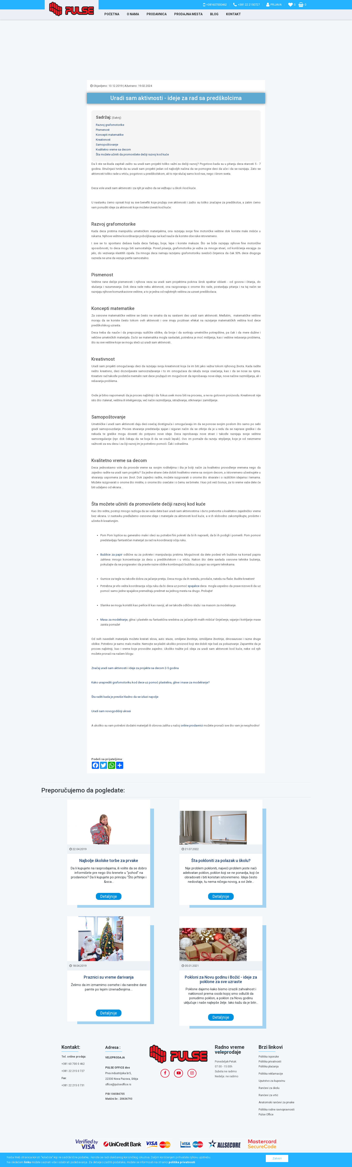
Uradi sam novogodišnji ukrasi (111, 711)
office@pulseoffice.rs (118, 1084)
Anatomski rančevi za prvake (276, 1102)
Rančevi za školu (269, 1088)
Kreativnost (103, 139)
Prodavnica (157, 14)
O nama (133, 14)
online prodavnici (192, 725)
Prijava (276, 4)
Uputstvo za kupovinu (272, 1080)
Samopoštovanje (107, 144)
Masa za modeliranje (113, 619)
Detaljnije (108, 896)
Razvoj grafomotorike (110, 125)
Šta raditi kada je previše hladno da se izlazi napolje (124, 696)
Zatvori (277, 1158)
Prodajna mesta (188, 14)
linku (27, 1162)
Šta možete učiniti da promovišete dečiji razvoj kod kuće (132, 154)
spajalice (193, 586)
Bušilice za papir (111, 554)
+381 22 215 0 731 (73, 1085)
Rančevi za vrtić (268, 1095)
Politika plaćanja (269, 1066)
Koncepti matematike (109, 134)
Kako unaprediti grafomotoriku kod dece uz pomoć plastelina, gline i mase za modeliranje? (150, 682)
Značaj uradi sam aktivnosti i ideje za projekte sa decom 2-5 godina (135, 668)
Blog (214, 14)
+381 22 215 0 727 (73, 1071)
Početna (111, 14)
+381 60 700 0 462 (73, 1063)
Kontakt (233, 14)
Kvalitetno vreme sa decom (113, 149)
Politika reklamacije (271, 1073)
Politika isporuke (269, 1056)
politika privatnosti (182, 1162)
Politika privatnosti (270, 1061)
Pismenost (103, 129)
